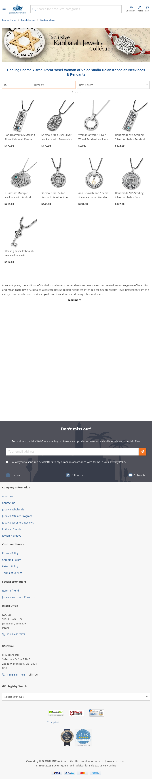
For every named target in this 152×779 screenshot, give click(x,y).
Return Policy (10, 566)
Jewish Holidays (11, 535)
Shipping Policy (11, 560)
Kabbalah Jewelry (49, 19)
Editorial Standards (14, 529)
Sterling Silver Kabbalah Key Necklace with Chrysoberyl (19, 253)
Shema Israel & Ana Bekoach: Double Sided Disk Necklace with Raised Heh (57, 195)
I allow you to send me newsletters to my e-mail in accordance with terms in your (68, 462)
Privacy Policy (118, 462)
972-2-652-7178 (16, 634)
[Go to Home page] (17, 9)
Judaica (79, 765)
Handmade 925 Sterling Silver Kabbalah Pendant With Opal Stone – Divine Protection (130, 137)
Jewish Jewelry (28, 19)
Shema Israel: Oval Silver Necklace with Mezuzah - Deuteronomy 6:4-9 (56, 137)
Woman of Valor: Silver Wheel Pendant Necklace (93, 137)
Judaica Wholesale (13, 509)
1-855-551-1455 (16, 674)
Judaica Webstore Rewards (18, 597)
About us (7, 496)
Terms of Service (12, 573)
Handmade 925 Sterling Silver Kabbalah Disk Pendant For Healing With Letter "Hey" (130, 195)
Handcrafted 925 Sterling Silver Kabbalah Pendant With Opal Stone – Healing (20, 137)
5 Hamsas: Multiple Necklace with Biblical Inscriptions (18, 195)
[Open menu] (4, 9)
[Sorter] (113, 85)
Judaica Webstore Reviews (18, 522)
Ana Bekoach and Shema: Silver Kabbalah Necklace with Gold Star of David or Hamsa (93, 195)
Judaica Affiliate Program (17, 516)
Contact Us (8, 503)
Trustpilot (53, 722)
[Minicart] (147, 9)
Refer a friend (10, 590)
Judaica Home (9, 19)
